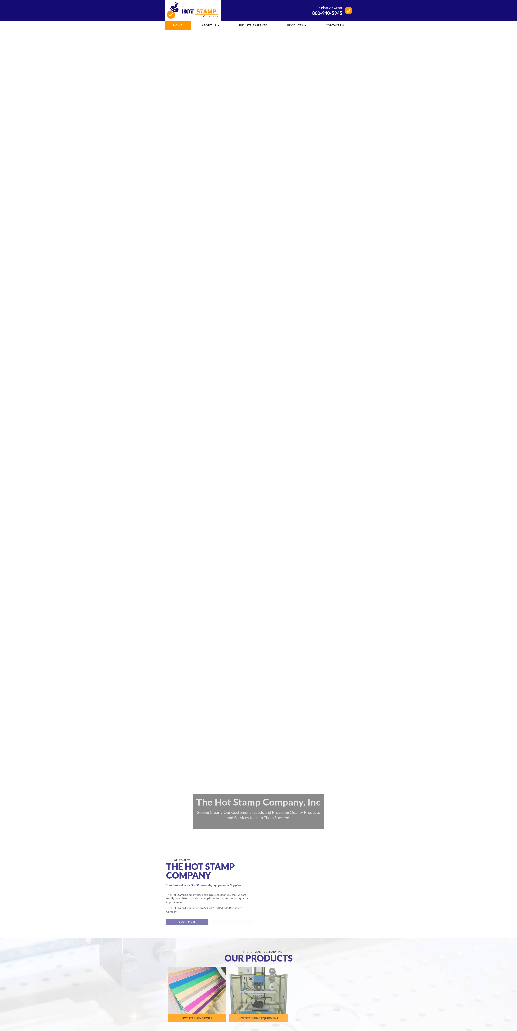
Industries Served (253, 25)
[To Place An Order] (348, 10)
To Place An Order (329, 8)
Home (177, 25)
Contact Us (335, 25)
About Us (211, 25)
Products (296, 25)
